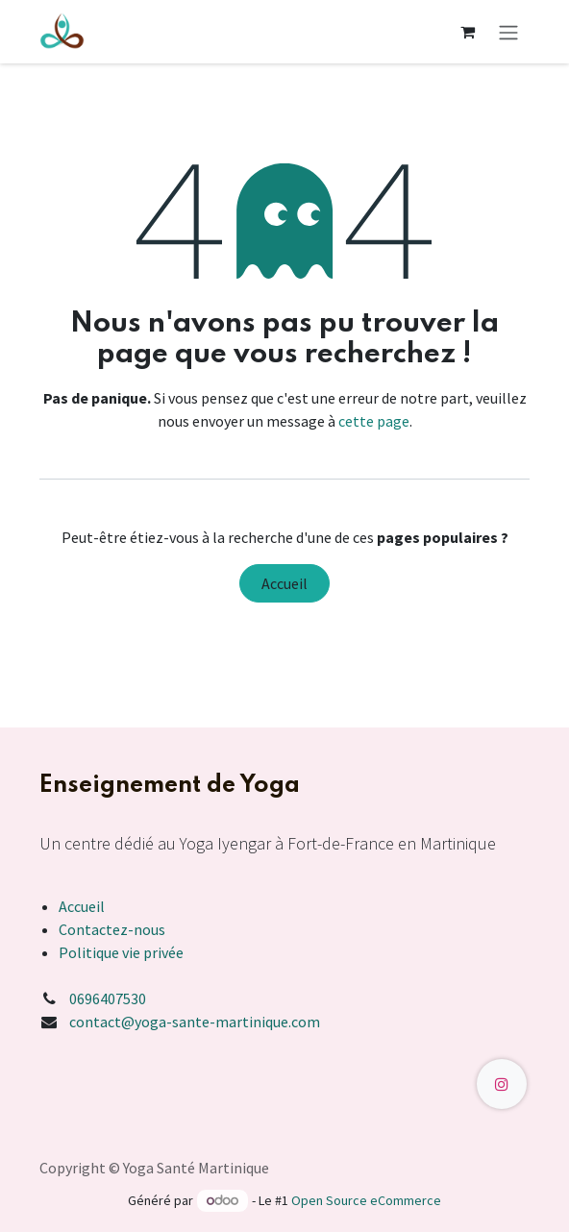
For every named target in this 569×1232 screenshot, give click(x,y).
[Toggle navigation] (508, 32)
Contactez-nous (112, 929)
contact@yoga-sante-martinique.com (194, 1021)
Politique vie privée (121, 952)
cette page (373, 421)
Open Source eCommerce (366, 1200)
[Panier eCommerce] (467, 32)
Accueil (284, 583)
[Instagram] (502, 1084)
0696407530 (107, 998)
